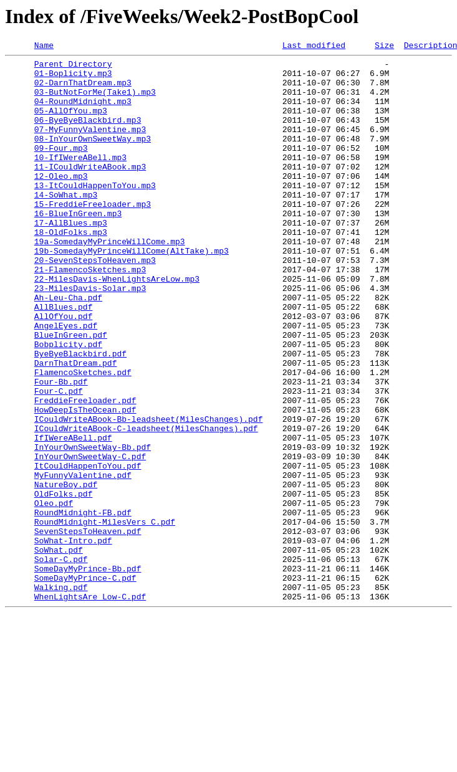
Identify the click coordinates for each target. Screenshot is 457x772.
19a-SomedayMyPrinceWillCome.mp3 (109, 280)
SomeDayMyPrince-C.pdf (85, 684)
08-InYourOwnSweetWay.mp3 (92, 157)
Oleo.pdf (53, 594)
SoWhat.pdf (58, 650)
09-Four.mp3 (61, 168)
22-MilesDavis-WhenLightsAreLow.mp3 (117, 325)
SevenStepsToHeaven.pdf (88, 628)
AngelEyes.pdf (65, 381)
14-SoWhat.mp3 (65, 224)
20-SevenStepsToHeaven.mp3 (95, 302)
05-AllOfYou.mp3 (70, 123)
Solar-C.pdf (61, 661)
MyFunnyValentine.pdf (83, 560)
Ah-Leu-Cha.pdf (68, 347)
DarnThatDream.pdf (75, 426)
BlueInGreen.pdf (70, 392)
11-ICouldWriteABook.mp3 (90, 190)
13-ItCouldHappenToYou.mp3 (95, 213)
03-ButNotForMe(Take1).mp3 (95, 101)
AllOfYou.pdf (63, 370)
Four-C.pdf (58, 459)
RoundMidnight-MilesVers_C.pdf (104, 616)
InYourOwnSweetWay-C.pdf (90, 538)
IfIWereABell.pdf (73, 516)
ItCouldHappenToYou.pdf (88, 549)
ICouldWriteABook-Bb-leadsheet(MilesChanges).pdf (148, 493)
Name (44, 46)
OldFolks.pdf (63, 583)
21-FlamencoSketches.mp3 (90, 314)
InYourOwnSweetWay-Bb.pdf (92, 527)
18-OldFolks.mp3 (70, 269)
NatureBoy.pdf (65, 572)
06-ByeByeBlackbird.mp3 (88, 134)
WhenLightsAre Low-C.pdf (90, 706)
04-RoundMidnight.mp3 (83, 112)
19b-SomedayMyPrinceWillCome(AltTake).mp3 (131, 291)
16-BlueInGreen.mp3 (78, 246)
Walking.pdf (61, 695)
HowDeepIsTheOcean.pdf (85, 482)
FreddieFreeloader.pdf (85, 471)
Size (384, 46)
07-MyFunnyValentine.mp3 (90, 145)
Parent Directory (73, 67)
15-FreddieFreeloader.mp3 (92, 235)
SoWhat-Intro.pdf (73, 639)
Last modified (313, 46)
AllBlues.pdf (63, 359)
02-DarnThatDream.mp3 (83, 89)
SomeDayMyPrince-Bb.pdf (88, 673)
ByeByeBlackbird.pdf (80, 415)
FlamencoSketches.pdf (83, 437)
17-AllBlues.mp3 (70, 258)
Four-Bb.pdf (61, 448)
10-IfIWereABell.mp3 (80, 179)
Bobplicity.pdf (68, 403)
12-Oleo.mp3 (61, 201)
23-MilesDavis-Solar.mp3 (90, 336)
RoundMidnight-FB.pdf (83, 605)
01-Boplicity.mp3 (73, 78)
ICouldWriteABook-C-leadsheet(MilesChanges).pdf (146, 504)
